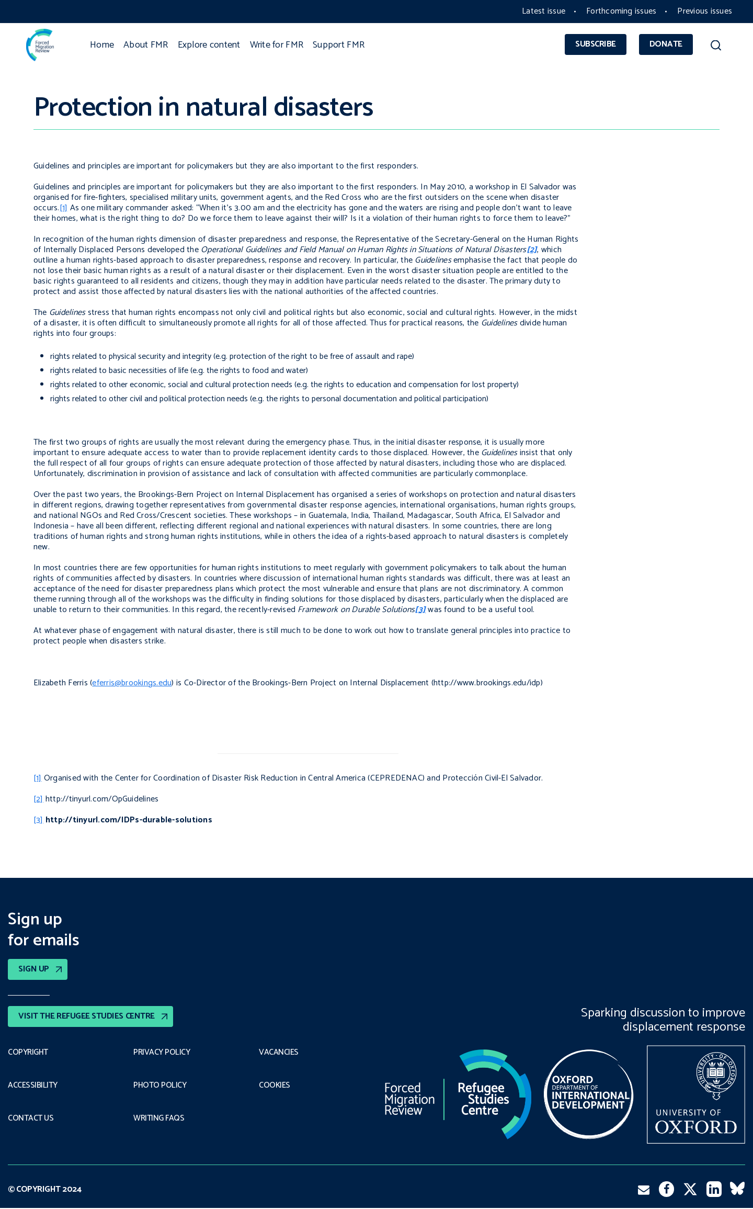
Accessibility (33, 1085)
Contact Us (31, 1119)
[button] (716, 47)
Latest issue (543, 11)
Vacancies (279, 1052)
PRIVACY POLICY (162, 1052)
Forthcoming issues (621, 11)
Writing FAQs (158, 1119)
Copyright (28, 1052)
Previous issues (704, 11)
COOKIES (275, 1085)
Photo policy (160, 1085)
